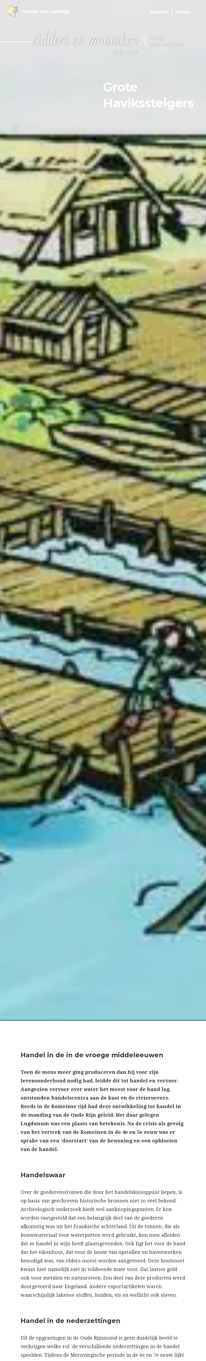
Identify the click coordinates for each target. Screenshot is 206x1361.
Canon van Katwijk (37, 11)
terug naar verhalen (166, 40)
